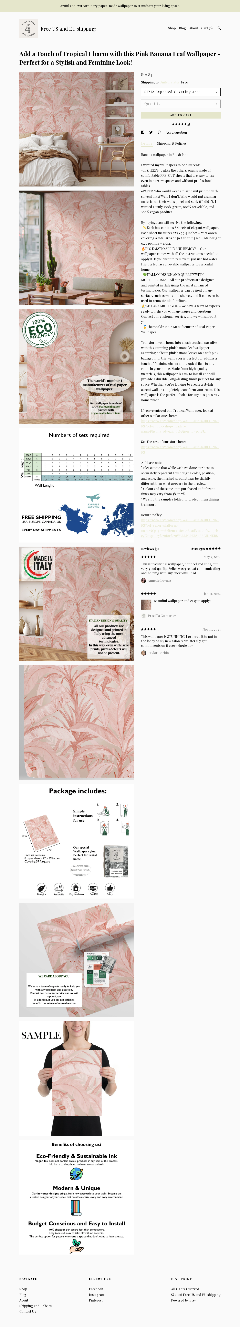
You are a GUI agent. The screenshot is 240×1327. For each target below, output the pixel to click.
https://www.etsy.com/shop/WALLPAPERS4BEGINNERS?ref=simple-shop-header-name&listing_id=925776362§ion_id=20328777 (180, 426)
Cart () (206, 28)
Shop (172, 28)
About (193, 28)
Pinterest (96, 1300)
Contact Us (27, 1311)
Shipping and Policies (35, 1306)
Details (147, 143)
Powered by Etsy (183, 1300)
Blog (182, 28)
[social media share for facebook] (143, 132)
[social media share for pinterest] (160, 132)
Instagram (97, 1295)
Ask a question (176, 132)
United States (169, 82)
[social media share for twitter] (151, 132)
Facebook (96, 1289)
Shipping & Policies (171, 143)
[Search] (219, 29)
